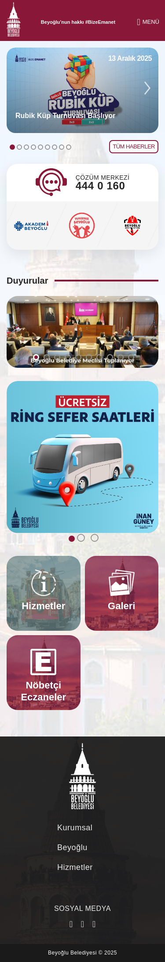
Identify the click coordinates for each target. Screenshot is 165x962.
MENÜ (148, 22)
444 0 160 (100, 186)
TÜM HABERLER (134, 146)
